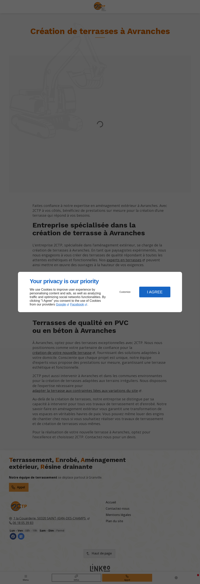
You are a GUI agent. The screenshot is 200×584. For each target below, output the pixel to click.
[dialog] (100, 292)
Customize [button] (125, 292)
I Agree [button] (154, 292)
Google (61, 304)
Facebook (77, 304)
